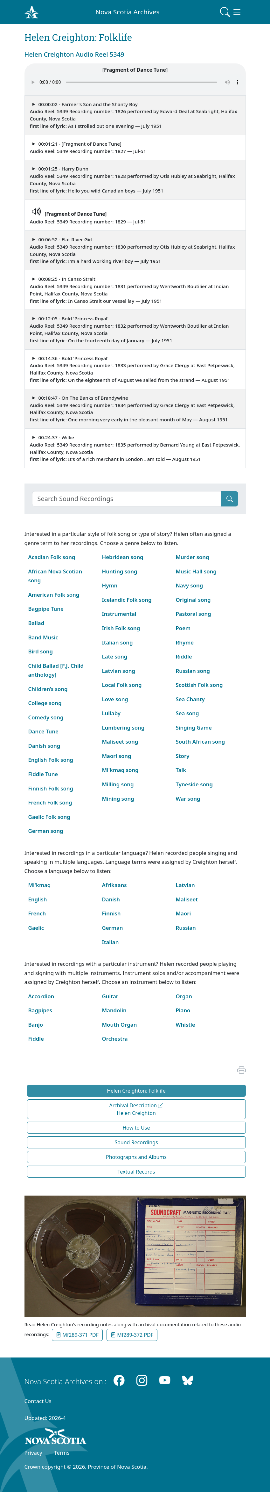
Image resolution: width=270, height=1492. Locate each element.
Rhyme (185, 642)
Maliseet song (120, 741)
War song (188, 798)
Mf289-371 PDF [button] (77, 1334)
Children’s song (48, 689)
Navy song (189, 585)
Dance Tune (43, 731)
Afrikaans (114, 885)
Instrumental (119, 613)
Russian (186, 927)
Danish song (44, 745)
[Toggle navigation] (231, 12)
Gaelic (36, 927)
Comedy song (46, 717)
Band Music (43, 637)
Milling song (118, 784)
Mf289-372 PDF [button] (132, 1334)
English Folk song (50, 759)
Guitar (110, 996)
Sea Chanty (190, 699)
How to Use (136, 1127)
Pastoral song (193, 613)
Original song (193, 599)
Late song (115, 656)
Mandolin (114, 1010)
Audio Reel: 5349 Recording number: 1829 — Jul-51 (88, 214)
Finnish (111, 913)
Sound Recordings (136, 1142)
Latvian (185, 885)
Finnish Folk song (50, 788)
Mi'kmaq (39, 885)
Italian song (117, 642)
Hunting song (119, 571)
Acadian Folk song (51, 557)
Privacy (33, 1452)
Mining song (118, 798)
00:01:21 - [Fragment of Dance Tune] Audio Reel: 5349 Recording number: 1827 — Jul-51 (88, 147)
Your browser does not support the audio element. (135, 82)
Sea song (187, 713)
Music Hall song (196, 571)
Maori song (116, 756)
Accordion (41, 996)
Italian (110, 942)
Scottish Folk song (199, 684)
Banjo (35, 1024)
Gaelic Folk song (49, 816)
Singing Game (194, 727)
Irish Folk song (121, 628)
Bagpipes (40, 1010)
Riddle (184, 656)
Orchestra (115, 1038)
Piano (183, 1010)
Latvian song (118, 670)
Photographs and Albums (136, 1157)
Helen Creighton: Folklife (136, 1090)
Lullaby (111, 713)
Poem (183, 628)
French (37, 913)
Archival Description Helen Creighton (136, 1109)
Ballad (36, 623)
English (37, 899)
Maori (183, 913)
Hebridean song (122, 557)
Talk (181, 770)
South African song (200, 741)
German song (45, 830)
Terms (61, 1452)
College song (45, 703)
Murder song (192, 557)
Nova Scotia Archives (127, 11)
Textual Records (136, 1171)
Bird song (40, 651)
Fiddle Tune (43, 774)
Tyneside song (194, 784)
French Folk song (50, 802)
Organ (184, 996)
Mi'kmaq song (120, 770)
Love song (115, 699)
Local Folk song (122, 684)
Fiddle (36, 1038)
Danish (111, 899)
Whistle (185, 1024)
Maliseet (187, 899)
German (112, 927)
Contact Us (38, 1401)
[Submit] (229, 498)
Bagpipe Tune (46, 608)
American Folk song (54, 594)
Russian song (193, 670)
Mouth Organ (119, 1024)
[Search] (126, 498)
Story (183, 756)
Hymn (110, 585)
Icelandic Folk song (127, 599)
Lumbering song (123, 727)
